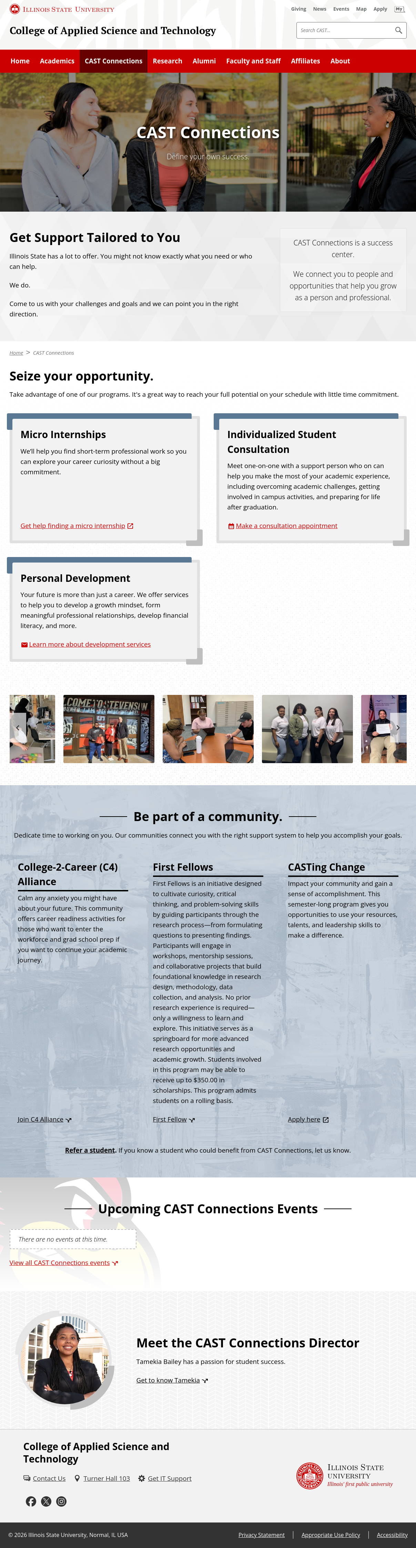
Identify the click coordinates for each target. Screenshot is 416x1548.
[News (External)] (320, 9)
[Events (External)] (341, 9)
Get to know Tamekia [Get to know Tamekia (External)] (168, 1380)
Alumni (204, 61)
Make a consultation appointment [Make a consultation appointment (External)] (287, 525)
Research (167, 61)
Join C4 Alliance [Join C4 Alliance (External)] (40, 1119)
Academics (57, 61)
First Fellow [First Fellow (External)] (170, 1119)
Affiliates (305, 61)
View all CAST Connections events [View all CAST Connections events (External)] (60, 1262)
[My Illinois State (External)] (400, 9)
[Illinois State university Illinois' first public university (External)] (344, 1475)
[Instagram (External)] (61, 1502)
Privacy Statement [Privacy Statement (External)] (262, 1535)
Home (20, 61)
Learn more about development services (90, 644)
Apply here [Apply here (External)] (304, 1119)
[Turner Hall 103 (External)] (102, 1478)
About (340, 61)
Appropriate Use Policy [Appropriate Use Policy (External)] (331, 1535)
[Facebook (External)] (31, 1502)
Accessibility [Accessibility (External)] (392, 1535)
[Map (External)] (361, 9)
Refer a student (90, 1150)
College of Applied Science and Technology (113, 30)
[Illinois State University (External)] (62, 9)
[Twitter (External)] (46, 1502)
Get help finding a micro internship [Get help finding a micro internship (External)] (73, 525)
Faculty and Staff (253, 61)
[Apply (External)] (380, 9)
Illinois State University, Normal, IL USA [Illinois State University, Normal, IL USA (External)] (78, 1535)
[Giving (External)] (299, 9)
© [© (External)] (10, 1535)
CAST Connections (113, 61)
